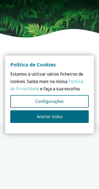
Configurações (49, 101)
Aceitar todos (50, 117)
